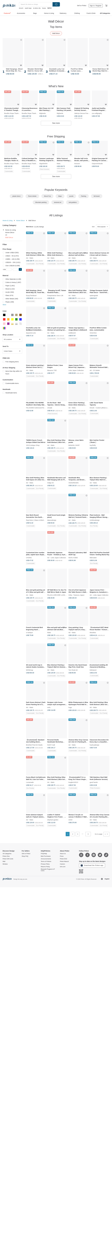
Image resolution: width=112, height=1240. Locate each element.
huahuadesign (94, 745)
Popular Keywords (56, 189)
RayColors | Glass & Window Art (37, 520)
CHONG (29, 557)
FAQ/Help (44, 853)
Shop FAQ (25, 856)
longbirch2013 (73, 782)
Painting (83, 196)
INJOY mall (51, 745)
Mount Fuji (47, 196)
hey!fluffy (93, 445)
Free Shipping (56, 136)
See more (56, 123)
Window (5, 864)
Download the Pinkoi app (92, 865)
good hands (94, 782)
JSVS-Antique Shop (33, 445)
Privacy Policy (45, 864)
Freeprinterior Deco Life (55, 295)
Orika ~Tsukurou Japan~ (76, 595)
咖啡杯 (49, 8)
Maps (60, 196)
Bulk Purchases (46, 856)
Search (56, 4)
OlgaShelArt (43, 163)
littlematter (93, 557)
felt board (97, 196)
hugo (70, 707)
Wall (4, 861)
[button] (20, 269)
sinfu (49, 707)
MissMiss (93, 632)
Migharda (42, 113)
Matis (58, 163)
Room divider (32, 196)
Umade (49, 408)
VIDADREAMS (73, 483)
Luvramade (30, 782)
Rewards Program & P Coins (48, 869)
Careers (62, 864)
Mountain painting (41, 202)
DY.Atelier (96, 370)
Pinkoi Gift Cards (8, 859)
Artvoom (77, 163)
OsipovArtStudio (97, 163)
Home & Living (7, 220)
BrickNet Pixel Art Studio (34, 745)
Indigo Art (50, 483)
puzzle (71, 196)
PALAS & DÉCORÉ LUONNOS (57, 595)
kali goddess (73, 202)
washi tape (28, 8)
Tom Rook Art (73, 670)
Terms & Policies (46, 861)
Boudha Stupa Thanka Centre (14, 113)
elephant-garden (52, 820)
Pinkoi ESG (63, 859)
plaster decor (16, 196)
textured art (57, 202)
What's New (56, 86)
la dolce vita (37, 8)
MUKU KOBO (73, 557)
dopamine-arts (31, 333)
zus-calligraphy (97, 113)
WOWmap (29, 670)
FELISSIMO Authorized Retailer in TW (39, 408)
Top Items (56, 26)
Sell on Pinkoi (81, 5)
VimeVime (93, 333)
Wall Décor (56, 33)
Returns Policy (45, 866)
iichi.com (62, 866)
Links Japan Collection (76, 370)
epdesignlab (94, 295)
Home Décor (20, 220)
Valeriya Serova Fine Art (82, 113)
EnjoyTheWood (31, 295)
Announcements (46, 859)
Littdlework (72, 333)
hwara (44, 8)
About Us (63, 853)
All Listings (56, 215)
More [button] (4, 305)
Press (61, 856)
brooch (21, 8)
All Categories (7, 853)
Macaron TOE (52, 370)
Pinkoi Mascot (64, 861)
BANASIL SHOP (74, 445)
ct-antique (29, 632)
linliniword (93, 670)
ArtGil (70, 820)
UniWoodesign (95, 520)
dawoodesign (51, 520)
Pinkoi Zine (6, 856)
